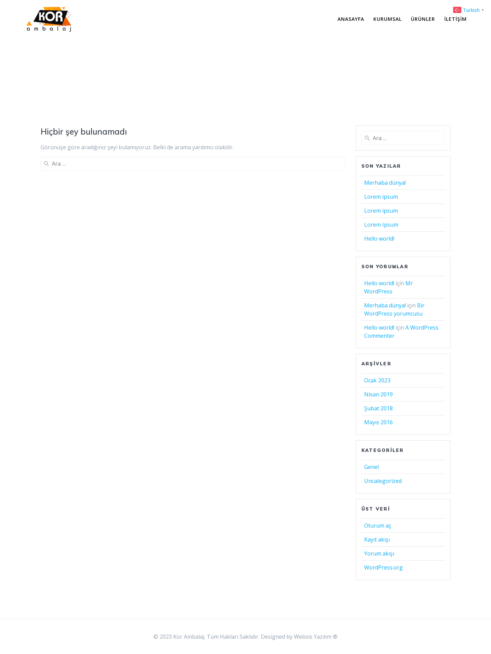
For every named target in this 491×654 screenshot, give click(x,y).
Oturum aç (377, 525)
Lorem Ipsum (381, 224)
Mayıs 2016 (378, 422)
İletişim (455, 19)
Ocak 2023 (377, 380)
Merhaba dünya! (385, 182)
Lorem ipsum (381, 196)
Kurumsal (387, 19)
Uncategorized (383, 481)
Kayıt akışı (377, 539)
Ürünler (423, 19)
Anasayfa (351, 19)
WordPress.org (383, 567)
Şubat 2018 (378, 408)
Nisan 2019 (378, 394)
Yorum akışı (379, 553)
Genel (371, 467)
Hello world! (379, 238)
